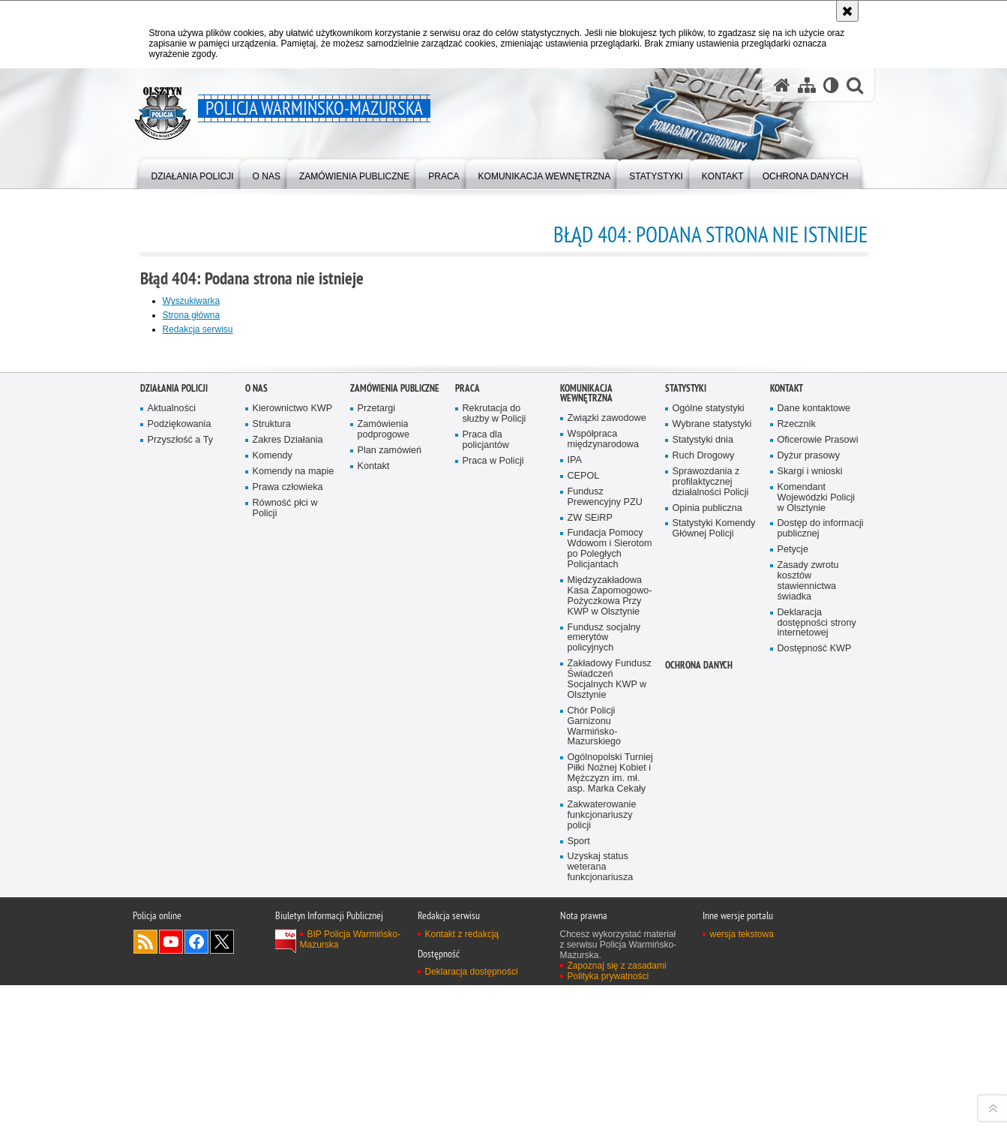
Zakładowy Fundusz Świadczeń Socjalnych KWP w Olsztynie (610, 1053)
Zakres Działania (288, 814)
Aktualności (172, 782)
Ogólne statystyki (709, 782)
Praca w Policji (493, 834)
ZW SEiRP (590, 891)
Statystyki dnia (703, 814)
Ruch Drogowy (704, 829)
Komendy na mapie (293, 844)
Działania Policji (174, 762)
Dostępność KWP (815, 1022)
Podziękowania (179, 798)
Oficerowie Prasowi (818, 814)
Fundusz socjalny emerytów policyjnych (604, 1011)
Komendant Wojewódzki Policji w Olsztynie (817, 870)
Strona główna (191, 315)
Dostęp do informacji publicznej (821, 902)
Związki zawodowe (607, 792)
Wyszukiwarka (191, 301)
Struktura (272, 798)
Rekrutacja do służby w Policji (494, 787)
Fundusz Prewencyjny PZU (605, 870)
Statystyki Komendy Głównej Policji (714, 902)
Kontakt (374, 839)
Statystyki (685, 762)
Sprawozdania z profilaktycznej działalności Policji (711, 855)
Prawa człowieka (288, 860)
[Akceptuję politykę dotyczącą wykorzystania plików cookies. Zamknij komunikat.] (847, 11)
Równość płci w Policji (285, 881)
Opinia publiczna (707, 881)
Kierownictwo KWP (293, 782)
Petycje (793, 923)
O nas (256, 762)
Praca (467, 762)
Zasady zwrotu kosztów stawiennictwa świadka (808, 954)
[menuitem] (193, 173)
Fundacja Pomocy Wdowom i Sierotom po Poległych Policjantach (610, 922)
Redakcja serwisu (198, 329)
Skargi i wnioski (810, 844)
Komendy (272, 829)
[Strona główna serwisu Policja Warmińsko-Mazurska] (782, 85)
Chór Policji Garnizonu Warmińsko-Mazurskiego (595, 1099)
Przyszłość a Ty (180, 814)
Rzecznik (797, 798)
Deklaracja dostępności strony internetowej (817, 996)
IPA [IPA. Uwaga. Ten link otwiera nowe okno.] (575, 833)
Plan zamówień (390, 823)
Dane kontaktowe (814, 782)
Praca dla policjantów (486, 814)
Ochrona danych (699, 1038)
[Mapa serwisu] (807, 85)
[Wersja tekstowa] (831, 85)
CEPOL (584, 849)
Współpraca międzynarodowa (603, 813)
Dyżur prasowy (809, 829)
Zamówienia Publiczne (394, 762)
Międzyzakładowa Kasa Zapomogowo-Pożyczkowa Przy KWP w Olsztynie (610, 969)
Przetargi (377, 782)
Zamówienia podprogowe (384, 803)
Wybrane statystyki (712, 798)
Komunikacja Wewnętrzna (586, 767)
